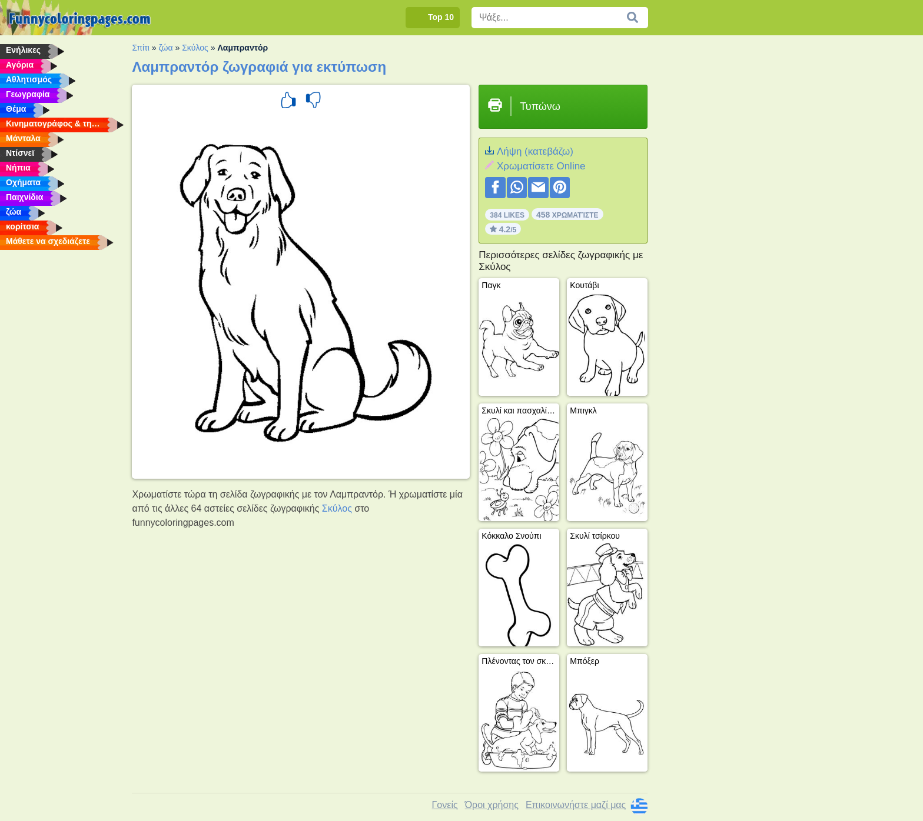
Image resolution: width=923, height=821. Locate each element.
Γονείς (445, 805)
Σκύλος (195, 47)
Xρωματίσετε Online (541, 166)
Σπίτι (140, 47)
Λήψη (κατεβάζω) (535, 151)
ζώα (165, 47)
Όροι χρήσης (492, 805)
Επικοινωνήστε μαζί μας (576, 805)
